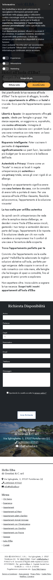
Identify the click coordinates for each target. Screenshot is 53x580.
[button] (49, 4)
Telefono (6, 361)
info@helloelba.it (28, 446)
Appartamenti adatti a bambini (15, 515)
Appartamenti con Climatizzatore (16, 524)
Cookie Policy (46, 574)
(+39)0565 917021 (28, 442)
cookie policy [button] (7, 28)
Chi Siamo (7, 499)
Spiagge (6, 536)
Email (5, 352)
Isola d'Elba (8, 541)
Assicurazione (24, 574)
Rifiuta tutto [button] (14, 85)
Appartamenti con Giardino (14, 528)
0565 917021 (25, 559)
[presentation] (26, 403)
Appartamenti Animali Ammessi (15, 520)
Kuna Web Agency (39, 569)
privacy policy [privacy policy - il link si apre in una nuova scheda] (23, 15)
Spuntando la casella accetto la (26, 393)
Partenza (6, 323)
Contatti (6, 545)
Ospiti (5, 332)
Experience (7, 503)
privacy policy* (40, 393)
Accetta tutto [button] (39, 85)
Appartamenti (8, 507)
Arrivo (5, 313)
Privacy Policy (35, 574)
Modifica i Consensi (27, 576)
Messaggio (7, 371)
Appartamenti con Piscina (13, 532)
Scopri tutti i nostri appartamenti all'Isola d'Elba (20, 288)
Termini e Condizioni (9, 574)
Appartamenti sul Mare (12, 511)
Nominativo (7, 342)
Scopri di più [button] (26, 78)
